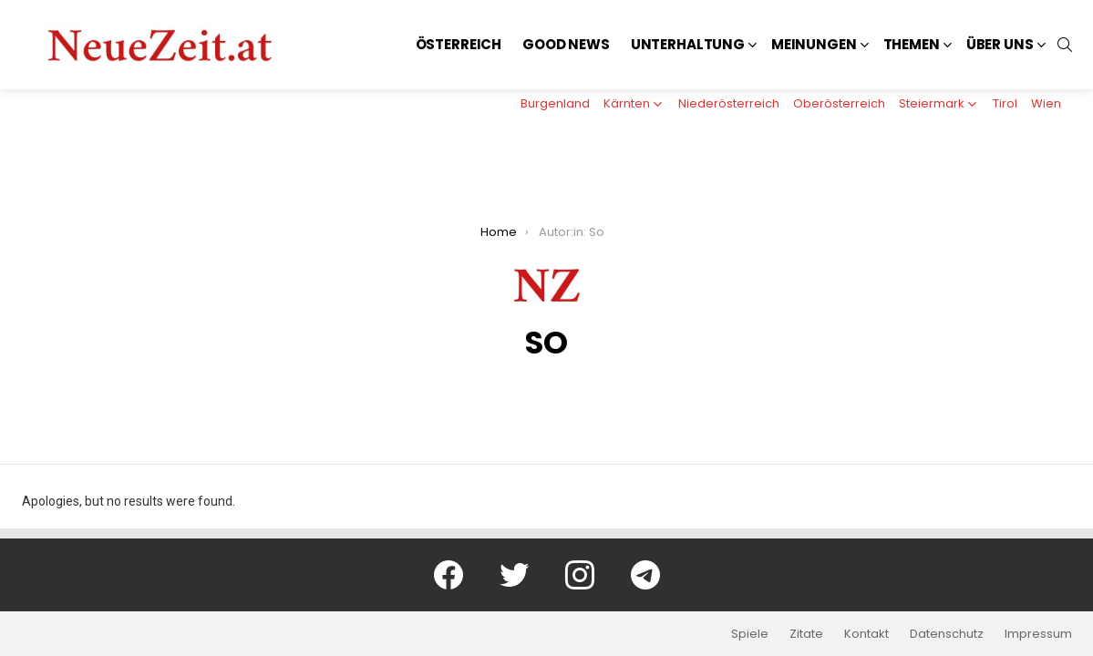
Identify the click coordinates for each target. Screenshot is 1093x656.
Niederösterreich (728, 103)
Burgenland (555, 103)
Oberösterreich (839, 103)
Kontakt (866, 634)
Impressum (1038, 634)
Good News (566, 44)
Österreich (459, 44)
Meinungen (814, 44)
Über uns (1000, 44)
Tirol (1005, 103)
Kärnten (626, 103)
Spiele (749, 634)
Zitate (806, 634)
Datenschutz (947, 634)
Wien (1046, 103)
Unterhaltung (688, 44)
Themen (911, 44)
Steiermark (931, 103)
